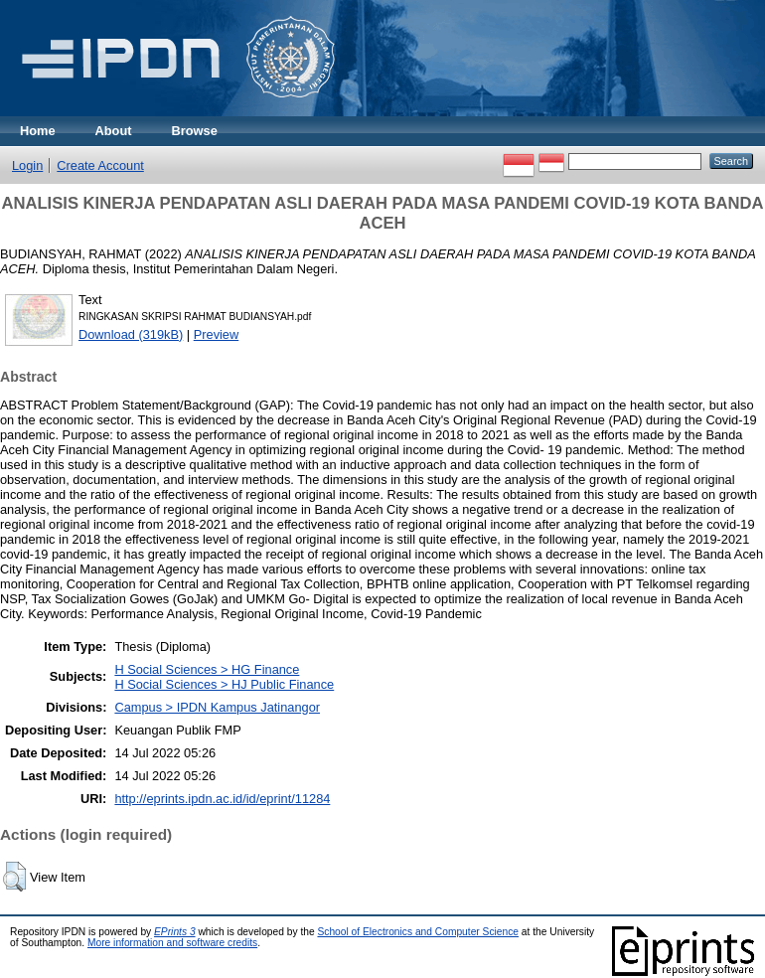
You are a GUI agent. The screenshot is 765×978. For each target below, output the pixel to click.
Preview (216, 334)
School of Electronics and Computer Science (418, 931)
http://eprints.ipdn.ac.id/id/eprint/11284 (222, 798)
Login (27, 165)
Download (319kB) (130, 334)
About (113, 130)
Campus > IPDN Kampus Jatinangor (217, 707)
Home (38, 130)
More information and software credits (172, 942)
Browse (195, 130)
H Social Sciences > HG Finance (206, 669)
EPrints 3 (175, 931)
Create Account (100, 165)
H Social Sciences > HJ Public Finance (224, 684)
